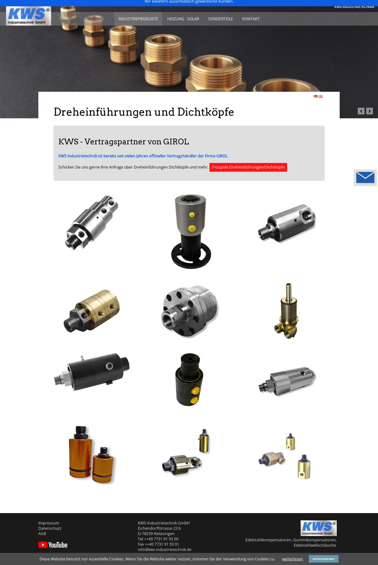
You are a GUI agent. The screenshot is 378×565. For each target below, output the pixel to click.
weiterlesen (292, 559)
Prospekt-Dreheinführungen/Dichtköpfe (248, 167)
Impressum (48, 523)
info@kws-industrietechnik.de (164, 549)
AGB (42, 533)
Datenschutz (49, 528)
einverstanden (323, 559)
